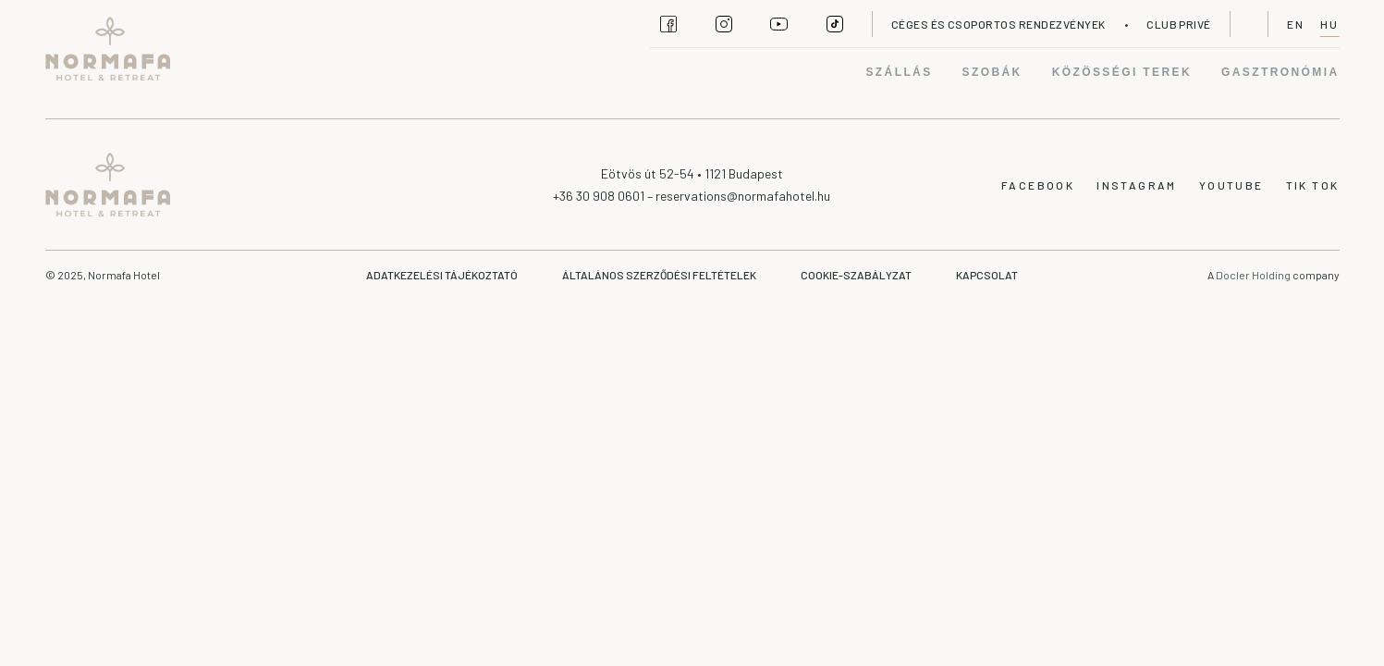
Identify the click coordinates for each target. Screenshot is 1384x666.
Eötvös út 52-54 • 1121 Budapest (692, 173)
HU (1330, 24)
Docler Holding (1254, 274)
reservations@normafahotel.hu (742, 196)
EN (1296, 24)
